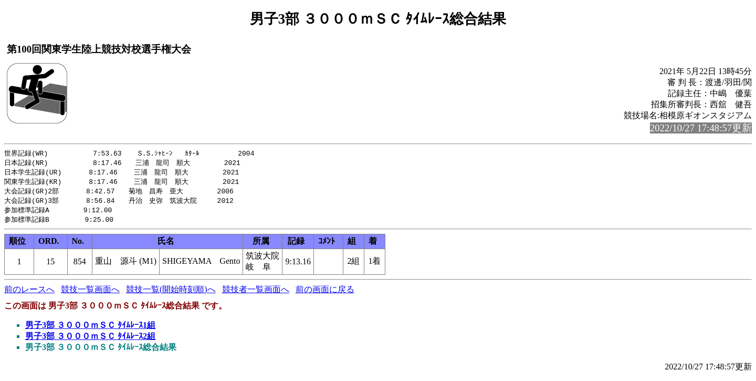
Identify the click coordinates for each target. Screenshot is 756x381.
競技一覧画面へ (90, 293)
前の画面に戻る (325, 293)
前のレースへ (29, 293)
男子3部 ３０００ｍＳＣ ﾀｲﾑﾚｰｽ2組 (90, 340)
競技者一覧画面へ (255, 293)
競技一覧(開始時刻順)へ (171, 293)
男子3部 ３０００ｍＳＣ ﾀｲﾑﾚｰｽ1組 (90, 329)
